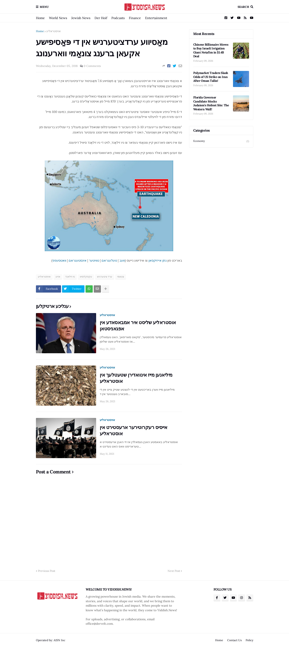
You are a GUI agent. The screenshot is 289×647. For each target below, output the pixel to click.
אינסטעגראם (77, 260)
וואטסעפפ (59, 260)
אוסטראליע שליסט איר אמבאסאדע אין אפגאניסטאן (138, 325)
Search (243, 7)
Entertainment (156, 18)
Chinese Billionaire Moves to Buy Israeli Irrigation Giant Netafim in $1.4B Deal (210, 50)
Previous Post (46, 571)
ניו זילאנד (70, 276)
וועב (122, 260)
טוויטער (94, 260)
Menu (44, 7)
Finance (135, 18)
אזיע (58, 276)
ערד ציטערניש (104, 276)
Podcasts (118, 18)
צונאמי (120, 276)
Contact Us (234, 640)
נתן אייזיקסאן (158, 260)
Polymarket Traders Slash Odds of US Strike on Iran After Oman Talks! (210, 77)
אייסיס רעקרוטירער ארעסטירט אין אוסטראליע (133, 430)
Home (40, 18)
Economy (221, 141)
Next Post (174, 571)
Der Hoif (101, 18)
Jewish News (80, 18)
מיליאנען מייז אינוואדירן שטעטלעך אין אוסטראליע (136, 378)
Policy (249, 640)
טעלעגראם (109, 260)
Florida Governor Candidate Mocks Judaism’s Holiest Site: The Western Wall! (211, 103)
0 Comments (92, 66)
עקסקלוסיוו (86, 276)
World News (58, 18)
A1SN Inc (59, 640)
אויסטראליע (53, 31)
